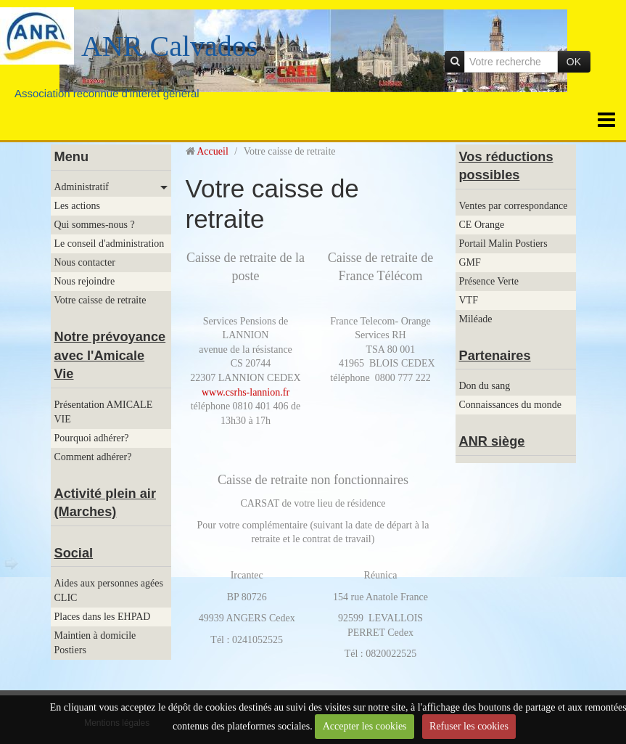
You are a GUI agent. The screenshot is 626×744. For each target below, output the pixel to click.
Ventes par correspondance (513, 205)
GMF (470, 262)
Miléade (476, 319)
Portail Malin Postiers (503, 243)
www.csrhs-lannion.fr (245, 392)
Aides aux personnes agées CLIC (108, 590)
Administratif (81, 186)
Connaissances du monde (510, 404)
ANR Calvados (169, 46)
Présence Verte (489, 281)
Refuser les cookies (468, 726)
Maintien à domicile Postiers (95, 642)
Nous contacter (84, 262)
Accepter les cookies (365, 726)
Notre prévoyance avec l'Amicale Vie (110, 355)
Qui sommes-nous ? (94, 224)
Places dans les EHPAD (102, 616)
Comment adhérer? (93, 456)
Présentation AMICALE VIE (103, 412)
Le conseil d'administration (109, 243)
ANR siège (492, 441)
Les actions (77, 205)
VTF (468, 300)
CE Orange (482, 224)
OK (574, 62)
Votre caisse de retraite (100, 300)
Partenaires (495, 355)
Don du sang (485, 385)
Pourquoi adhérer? (91, 438)
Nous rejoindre (84, 281)
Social (74, 553)
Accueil (212, 151)
